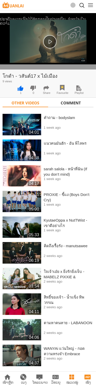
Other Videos (25, 102)
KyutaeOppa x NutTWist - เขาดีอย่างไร (65, 223)
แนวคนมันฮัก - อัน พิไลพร (65, 143)
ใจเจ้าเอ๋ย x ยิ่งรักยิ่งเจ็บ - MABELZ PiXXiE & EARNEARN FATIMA (64, 274)
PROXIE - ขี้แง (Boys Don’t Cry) (67, 197)
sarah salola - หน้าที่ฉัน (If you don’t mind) (65, 171)
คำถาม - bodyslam (59, 117)
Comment (71, 102)
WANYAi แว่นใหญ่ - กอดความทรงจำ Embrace (64, 351)
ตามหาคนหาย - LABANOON (68, 323)
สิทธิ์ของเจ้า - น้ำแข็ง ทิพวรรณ (64, 300)
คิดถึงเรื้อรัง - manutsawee (66, 246)
